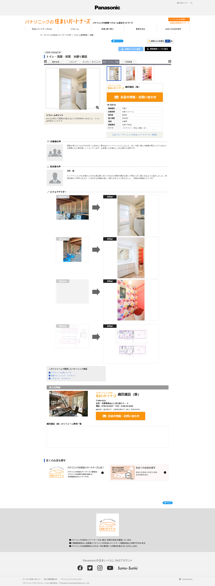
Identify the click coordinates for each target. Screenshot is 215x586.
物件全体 (55, 62)
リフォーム (74, 29)
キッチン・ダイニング (92, 62)
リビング (73, 62)
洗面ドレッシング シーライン (63, 376)
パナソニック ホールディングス (71, 579)
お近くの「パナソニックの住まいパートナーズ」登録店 (134, 135)
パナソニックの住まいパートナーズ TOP (57, 35)
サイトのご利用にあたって (31, 579)
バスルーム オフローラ (60, 378)
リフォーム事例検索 (80, 35)
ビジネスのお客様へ (178, 19)
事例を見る (140, 29)
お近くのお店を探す (173, 29)
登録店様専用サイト (178, 23)
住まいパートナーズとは (42, 29)
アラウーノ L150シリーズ (61, 373)
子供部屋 (128, 62)
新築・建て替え (107, 29)
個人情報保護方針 (50, 579)
